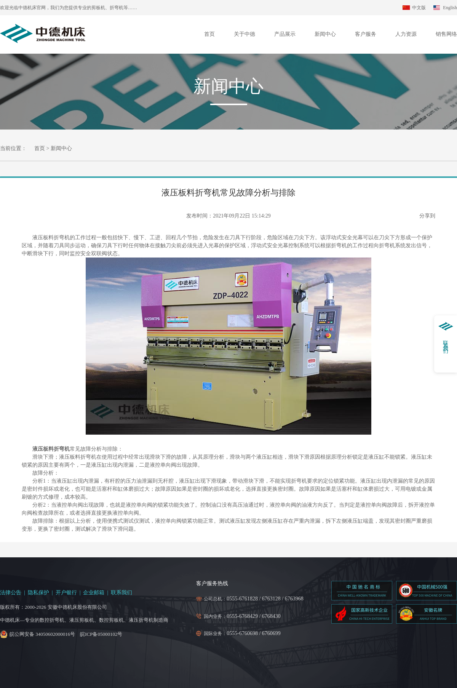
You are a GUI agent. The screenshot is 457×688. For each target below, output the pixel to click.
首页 (209, 34)
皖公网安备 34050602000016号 (42, 634)
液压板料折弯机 (51, 237)
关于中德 (244, 34)
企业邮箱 (93, 592)
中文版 (419, 7)
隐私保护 (38, 592)
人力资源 (406, 34)
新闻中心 (325, 34)
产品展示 (285, 34)
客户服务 (365, 34)
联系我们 (121, 592)
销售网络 (446, 34)
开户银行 (66, 592)
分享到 (427, 216)
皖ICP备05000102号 (101, 634)
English (450, 7)
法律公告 (10, 592)
